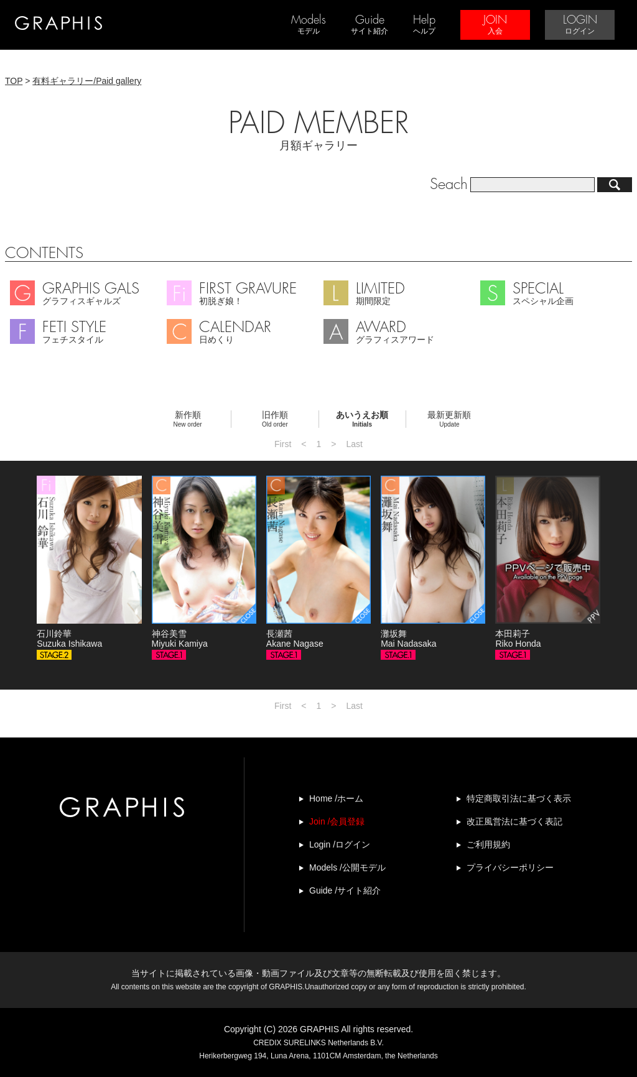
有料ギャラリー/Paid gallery (86, 81)
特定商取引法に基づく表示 (519, 798)
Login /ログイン (339, 844)
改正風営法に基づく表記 (514, 821)
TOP (13, 81)
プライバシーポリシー (510, 867)
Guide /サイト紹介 (345, 890)
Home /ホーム (336, 798)
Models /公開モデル (347, 867)
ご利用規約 (488, 844)
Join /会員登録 (337, 821)
